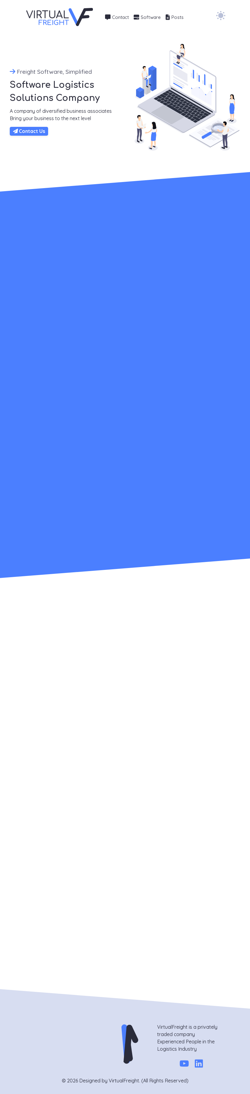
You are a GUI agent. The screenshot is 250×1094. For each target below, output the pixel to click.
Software (147, 17)
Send (86, 970)
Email (79, 894)
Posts (175, 17)
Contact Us (29, 131)
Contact (117, 17)
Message (83, 913)
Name (80, 874)
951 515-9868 (27, 869)
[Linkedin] (199, 1065)
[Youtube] (184, 1065)
